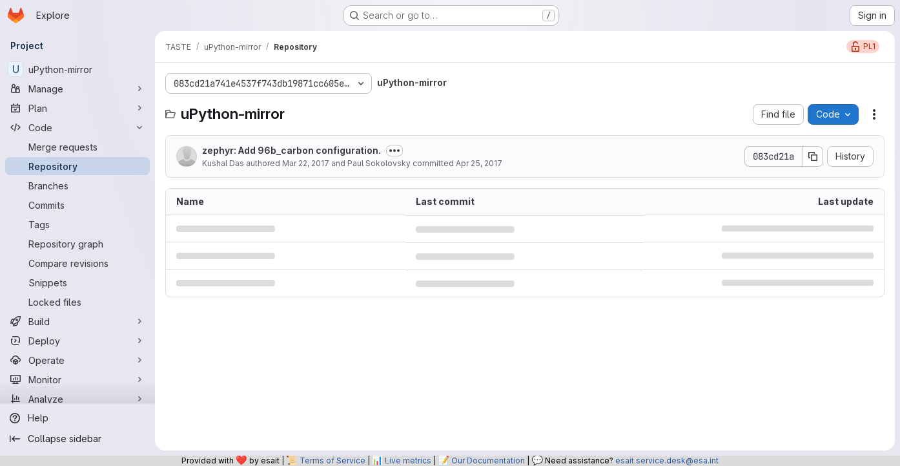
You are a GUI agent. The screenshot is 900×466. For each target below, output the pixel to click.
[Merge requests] (77, 147)
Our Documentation (488, 460)
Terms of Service (332, 460)
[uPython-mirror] (77, 69)
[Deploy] (77, 341)
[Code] (77, 127)
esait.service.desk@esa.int (667, 460)
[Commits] (77, 205)
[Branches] (77, 185)
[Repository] (77, 166)
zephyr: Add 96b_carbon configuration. (291, 150)
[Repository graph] (77, 244)
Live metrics (408, 460)
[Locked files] (77, 302)
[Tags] (77, 224)
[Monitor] (77, 379)
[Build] (77, 321)
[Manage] (77, 88)
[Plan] (77, 108)
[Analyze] (77, 399)
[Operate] (77, 360)
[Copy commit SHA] (813, 156)
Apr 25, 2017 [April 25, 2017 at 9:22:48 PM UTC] (479, 163)
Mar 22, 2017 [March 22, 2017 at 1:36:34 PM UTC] (305, 163)
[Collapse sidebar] (77, 439)
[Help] (77, 418)
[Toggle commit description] (394, 150)
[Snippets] (77, 282)
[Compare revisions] (77, 263)
